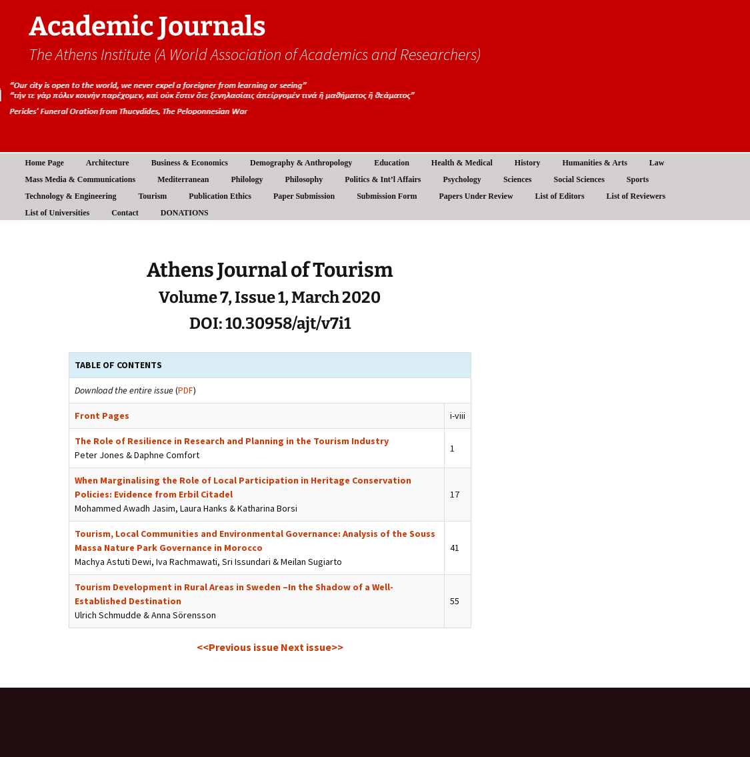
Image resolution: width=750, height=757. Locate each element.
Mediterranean (183, 179)
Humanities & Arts (595, 162)
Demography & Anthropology (301, 162)
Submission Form (387, 196)
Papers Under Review (476, 196)
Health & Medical (462, 162)
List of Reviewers (636, 196)
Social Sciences (579, 179)
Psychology (462, 179)
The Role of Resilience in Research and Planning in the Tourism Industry (232, 441)
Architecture (107, 162)
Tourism (152, 196)
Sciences (517, 179)
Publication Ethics (220, 196)
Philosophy (304, 179)
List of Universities (57, 212)
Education (391, 162)
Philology (247, 179)
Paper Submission (304, 196)
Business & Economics (189, 162)
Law (657, 162)
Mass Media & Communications (80, 179)
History (528, 162)
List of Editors (560, 196)
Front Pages (102, 416)
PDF (185, 390)
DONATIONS (185, 212)
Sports (638, 179)
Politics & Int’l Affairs (383, 179)
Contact (125, 212)
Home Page (44, 162)
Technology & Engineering (71, 196)
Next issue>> (312, 647)
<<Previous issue (239, 647)
